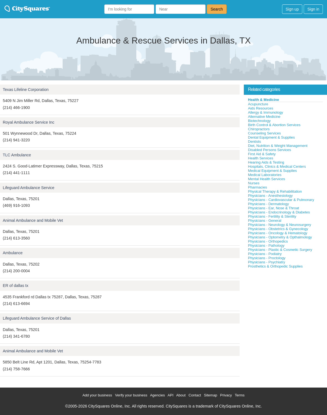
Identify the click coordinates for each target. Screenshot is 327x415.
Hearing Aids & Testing (266, 162)
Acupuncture (258, 104)
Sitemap (210, 395)
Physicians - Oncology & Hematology (277, 233)
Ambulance (13, 253)
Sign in (313, 9)
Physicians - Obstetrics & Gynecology (278, 229)
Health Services (260, 158)
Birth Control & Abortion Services (274, 125)
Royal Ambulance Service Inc (28, 122)
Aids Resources (260, 108)
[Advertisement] (285, 310)
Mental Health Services (266, 179)
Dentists (254, 141)
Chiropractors (259, 129)
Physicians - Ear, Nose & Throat (273, 208)
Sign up (292, 9)
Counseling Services (264, 133)
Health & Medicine (263, 100)
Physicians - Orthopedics (268, 241)
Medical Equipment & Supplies (272, 171)
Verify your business (131, 395)
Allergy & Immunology (265, 112)
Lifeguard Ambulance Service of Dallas (37, 318)
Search (217, 9)
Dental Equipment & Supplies (271, 137)
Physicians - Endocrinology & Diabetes (279, 212)
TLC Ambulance (17, 155)
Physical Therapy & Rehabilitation (275, 191)
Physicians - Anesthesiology (270, 196)
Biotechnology (259, 121)
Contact (195, 395)
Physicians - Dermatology (268, 204)
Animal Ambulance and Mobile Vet (33, 220)
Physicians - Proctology (266, 258)
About (181, 395)
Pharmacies (257, 187)
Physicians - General (264, 220)
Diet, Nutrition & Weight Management (277, 146)
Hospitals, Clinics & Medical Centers (277, 166)
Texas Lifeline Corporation (26, 89)
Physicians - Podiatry (265, 254)
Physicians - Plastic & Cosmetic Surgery (280, 250)
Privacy (226, 395)
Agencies (157, 395)
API (170, 395)
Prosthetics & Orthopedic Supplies (275, 266)
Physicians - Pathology (266, 245)
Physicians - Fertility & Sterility (272, 216)
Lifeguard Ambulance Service (28, 187)
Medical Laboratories (265, 175)
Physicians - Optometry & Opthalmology (280, 237)
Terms (239, 395)
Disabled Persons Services (269, 150)
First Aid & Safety (262, 154)
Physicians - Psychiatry (266, 262)
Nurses (253, 183)
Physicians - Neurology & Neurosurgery (279, 225)
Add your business (97, 395)
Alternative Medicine (264, 116)
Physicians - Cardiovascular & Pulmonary (281, 200)
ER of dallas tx (15, 285)
